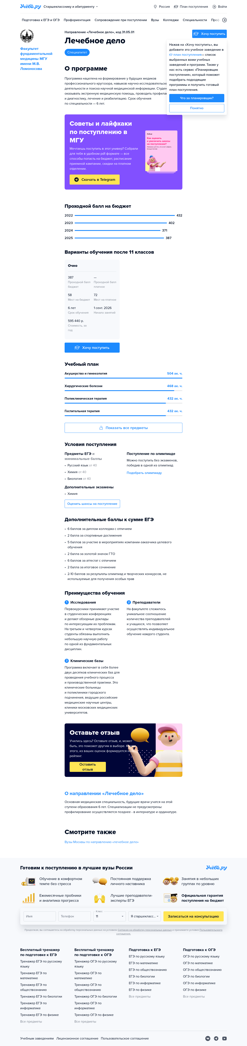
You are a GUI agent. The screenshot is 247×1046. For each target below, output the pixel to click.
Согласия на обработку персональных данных (145, 929)
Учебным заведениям (37, 1038)
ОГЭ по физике (194, 990)
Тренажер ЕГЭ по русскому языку (41, 964)
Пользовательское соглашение (125, 1038)
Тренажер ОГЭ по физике (94, 1015)
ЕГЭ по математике (143, 963)
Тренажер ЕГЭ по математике (33, 975)
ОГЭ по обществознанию (202, 970)
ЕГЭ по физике (140, 990)
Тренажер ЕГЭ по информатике (33, 1005)
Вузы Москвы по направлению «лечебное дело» (102, 842)
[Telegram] (216, 1038)
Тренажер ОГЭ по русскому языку (95, 964)
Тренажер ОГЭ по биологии (95, 996)
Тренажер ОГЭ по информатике (88, 1005)
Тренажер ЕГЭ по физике (39, 1015)
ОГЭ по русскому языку (201, 956)
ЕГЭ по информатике (145, 983)
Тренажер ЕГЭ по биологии (41, 996)
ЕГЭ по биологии (142, 976)
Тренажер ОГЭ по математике (88, 975)
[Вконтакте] (207, 1038)
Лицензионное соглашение (77, 1038)
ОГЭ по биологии (196, 976)
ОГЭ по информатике (199, 983)
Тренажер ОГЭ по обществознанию (88, 987)
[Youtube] (224, 1038)
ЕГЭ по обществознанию (148, 970)
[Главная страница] (30, 6)
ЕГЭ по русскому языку (147, 956)
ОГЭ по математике (198, 963)
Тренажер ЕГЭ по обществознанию (33, 987)
